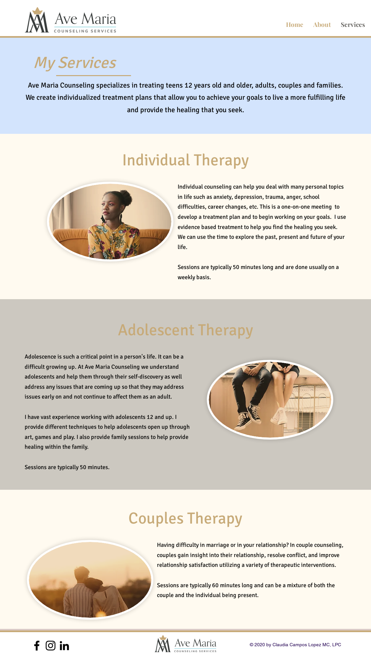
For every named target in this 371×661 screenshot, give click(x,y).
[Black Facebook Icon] (36, 645)
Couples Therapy (185, 518)
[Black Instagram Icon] (50, 645)
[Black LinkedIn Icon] (64, 645)
